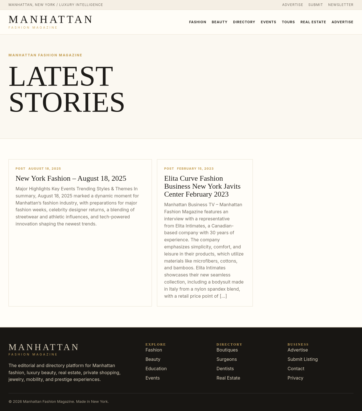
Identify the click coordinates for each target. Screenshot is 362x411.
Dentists (225, 368)
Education (156, 368)
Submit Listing (303, 359)
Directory (244, 22)
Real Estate (313, 22)
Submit (315, 5)
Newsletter (341, 5)
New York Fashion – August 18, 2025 (71, 178)
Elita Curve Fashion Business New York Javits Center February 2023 (202, 186)
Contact (296, 368)
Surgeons (227, 359)
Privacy (295, 378)
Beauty (220, 22)
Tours (288, 22)
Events (268, 22)
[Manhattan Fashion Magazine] (51, 22)
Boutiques (227, 350)
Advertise (292, 5)
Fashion (197, 22)
